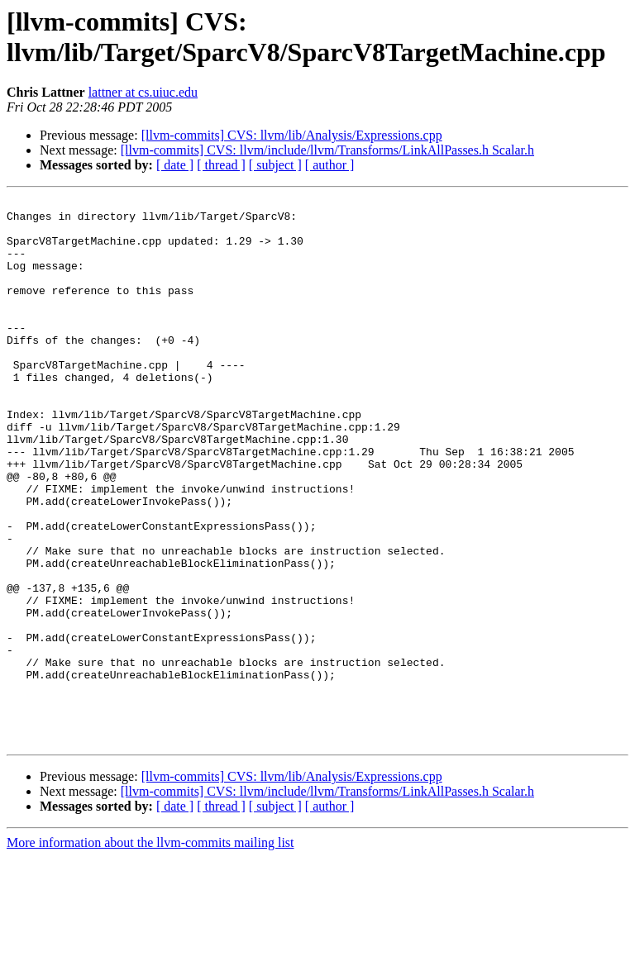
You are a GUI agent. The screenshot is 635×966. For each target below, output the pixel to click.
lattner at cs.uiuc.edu (143, 92)
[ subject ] (275, 165)
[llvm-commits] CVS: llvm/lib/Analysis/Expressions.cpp (291, 135)
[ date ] (174, 165)
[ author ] (330, 165)
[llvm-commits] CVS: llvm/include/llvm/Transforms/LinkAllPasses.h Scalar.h (327, 150)
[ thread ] (221, 165)
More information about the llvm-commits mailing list (150, 952)
